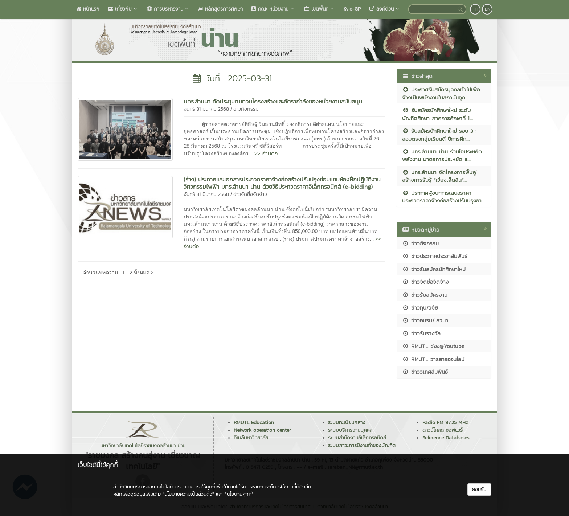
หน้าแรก (88, 9)
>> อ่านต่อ (266, 153)
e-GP (352, 9)
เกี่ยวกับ (123, 9)
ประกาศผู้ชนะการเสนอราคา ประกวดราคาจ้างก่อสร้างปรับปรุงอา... (443, 197)
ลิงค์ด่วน (384, 9)
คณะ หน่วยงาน (273, 9)
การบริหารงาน (168, 9)
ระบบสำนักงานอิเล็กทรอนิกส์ (357, 438)
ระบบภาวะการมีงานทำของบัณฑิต (362, 445)
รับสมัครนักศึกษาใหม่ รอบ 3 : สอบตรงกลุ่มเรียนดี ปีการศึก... (439, 135)
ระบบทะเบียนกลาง (346, 422)
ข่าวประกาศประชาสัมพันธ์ (434, 256)
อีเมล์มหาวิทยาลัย (251, 438)
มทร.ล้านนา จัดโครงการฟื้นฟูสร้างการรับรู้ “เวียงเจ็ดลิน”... (439, 176)
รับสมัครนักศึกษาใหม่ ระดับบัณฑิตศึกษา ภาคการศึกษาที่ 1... (437, 114)
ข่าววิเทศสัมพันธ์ (425, 372)
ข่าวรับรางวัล (421, 333)
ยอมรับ (479, 489)
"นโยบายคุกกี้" (239, 494)
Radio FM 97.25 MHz (445, 422)
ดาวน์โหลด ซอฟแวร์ (442, 430)
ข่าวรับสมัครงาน (424, 295)
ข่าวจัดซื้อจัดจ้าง (250, 194)
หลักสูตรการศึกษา (220, 9)
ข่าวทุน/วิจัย (420, 307)
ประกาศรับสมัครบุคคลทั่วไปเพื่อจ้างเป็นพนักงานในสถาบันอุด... (441, 93)
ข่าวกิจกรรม (245, 109)
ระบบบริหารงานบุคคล (350, 430)
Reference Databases (445, 438)
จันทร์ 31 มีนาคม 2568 (206, 109)
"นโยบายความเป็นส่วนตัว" (188, 494)
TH (475, 9)
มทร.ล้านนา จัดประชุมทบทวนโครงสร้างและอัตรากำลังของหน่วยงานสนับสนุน (273, 101)
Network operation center (262, 430)
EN (487, 9)
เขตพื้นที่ (319, 9)
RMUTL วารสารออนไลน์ (433, 359)
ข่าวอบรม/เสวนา (425, 320)
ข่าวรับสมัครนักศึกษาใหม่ (434, 269)
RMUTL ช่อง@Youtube (433, 346)
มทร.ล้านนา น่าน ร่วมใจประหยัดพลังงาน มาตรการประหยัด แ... (442, 155)
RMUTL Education (254, 422)
